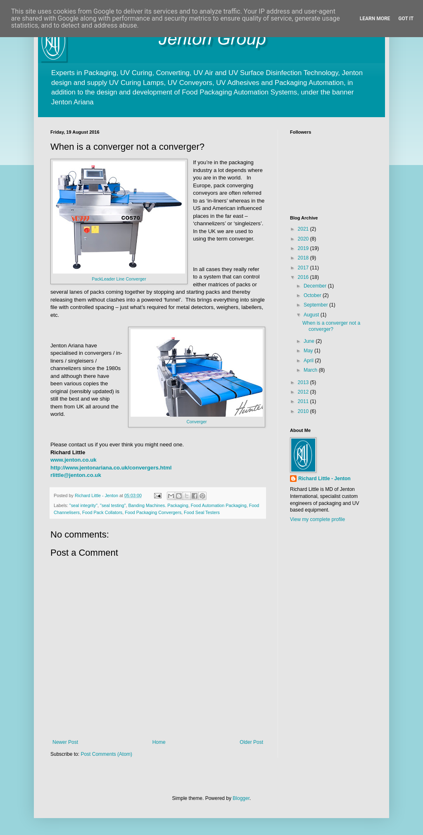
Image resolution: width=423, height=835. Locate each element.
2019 (304, 248)
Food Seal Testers (202, 512)
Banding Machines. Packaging (158, 505)
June (310, 341)
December (316, 286)
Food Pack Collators (102, 512)
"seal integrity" (83, 505)
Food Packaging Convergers (153, 512)
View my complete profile (317, 519)
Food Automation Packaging (219, 505)
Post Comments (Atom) (106, 754)
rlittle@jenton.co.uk (75, 475)
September (316, 305)
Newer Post (65, 742)
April (309, 360)
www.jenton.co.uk (73, 460)
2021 (304, 229)
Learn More (375, 18)
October (313, 295)
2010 (304, 411)
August (312, 315)
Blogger (241, 798)
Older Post (251, 742)
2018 (304, 258)
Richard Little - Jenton (324, 478)
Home (159, 742)
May (309, 351)
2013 (304, 382)
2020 (304, 239)
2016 (304, 277)
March (311, 370)
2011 (304, 401)
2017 (304, 268)
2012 (304, 392)
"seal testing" (113, 505)
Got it (405, 18)
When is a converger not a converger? (331, 326)
